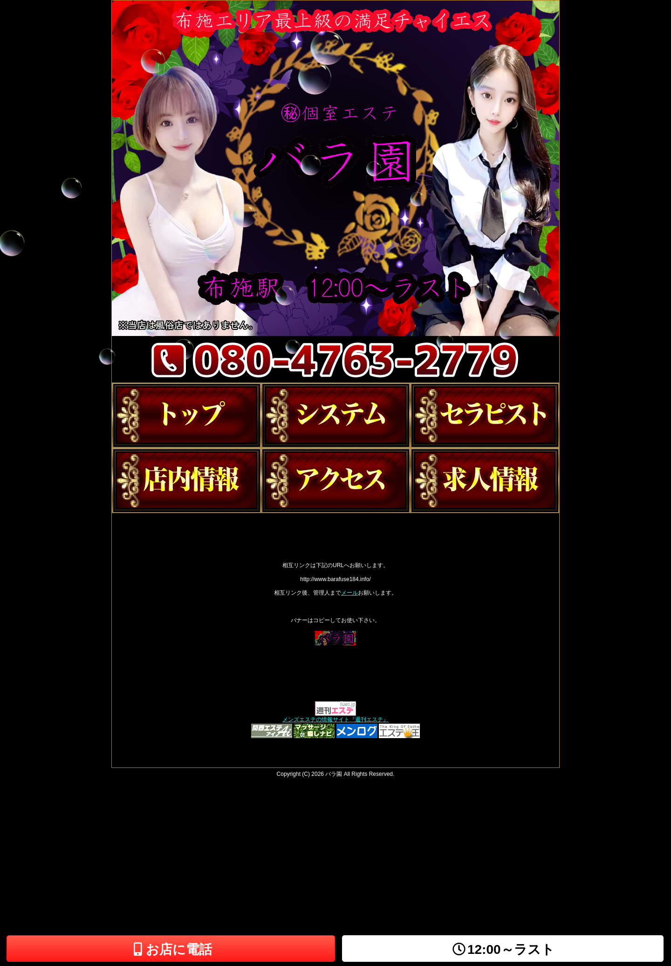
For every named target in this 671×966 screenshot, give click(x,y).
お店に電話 (171, 949)
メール (349, 592)
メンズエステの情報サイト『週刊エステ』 (335, 719)
